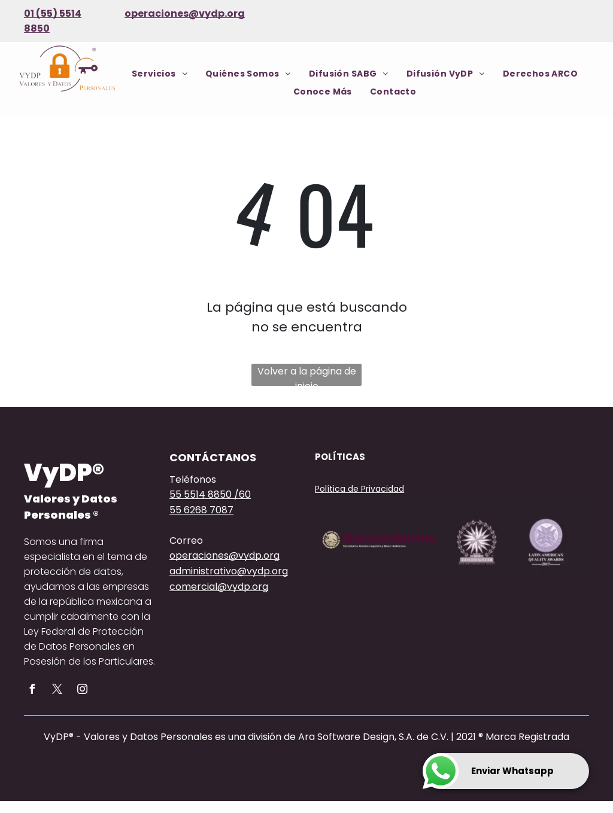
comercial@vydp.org (218, 586)
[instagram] (82, 690)
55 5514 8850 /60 (210, 494)
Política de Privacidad (359, 489)
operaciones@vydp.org (185, 13)
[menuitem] (159, 74)
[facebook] (32, 690)
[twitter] (57, 690)
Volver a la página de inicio (306, 375)
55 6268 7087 (201, 510)
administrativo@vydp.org (228, 571)
